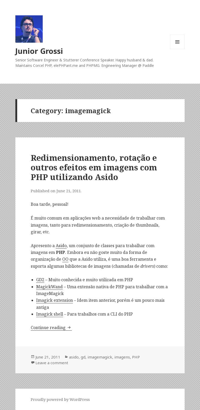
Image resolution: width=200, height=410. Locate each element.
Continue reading (51, 327)
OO (65, 259)
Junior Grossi (39, 51)
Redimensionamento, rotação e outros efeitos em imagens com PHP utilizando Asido (94, 167)
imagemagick (100, 357)
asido (74, 357)
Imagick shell (49, 314)
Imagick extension (54, 300)
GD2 (40, 280)
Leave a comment (51, 362)
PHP (136, 357)
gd (83, 357)
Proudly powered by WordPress (60, 399)
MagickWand (49, 287)
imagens (122, 357)
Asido (61, 245)
